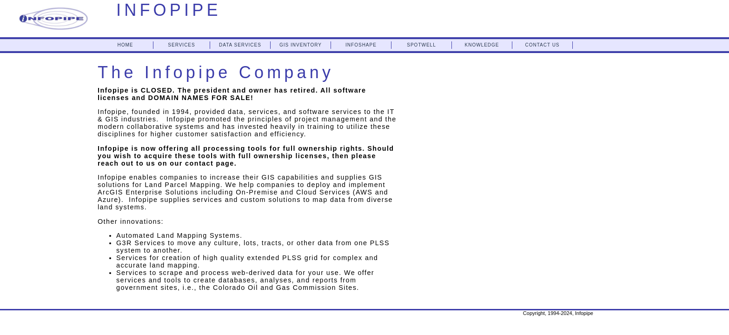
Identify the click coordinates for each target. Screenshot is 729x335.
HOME (125, 44)
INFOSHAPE (361, 44)
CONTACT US (542, 44)
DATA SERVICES (240, 44)
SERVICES (181, 44)
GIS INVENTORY (300, 44)
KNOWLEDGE (481, 44)
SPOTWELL (421, 44)
